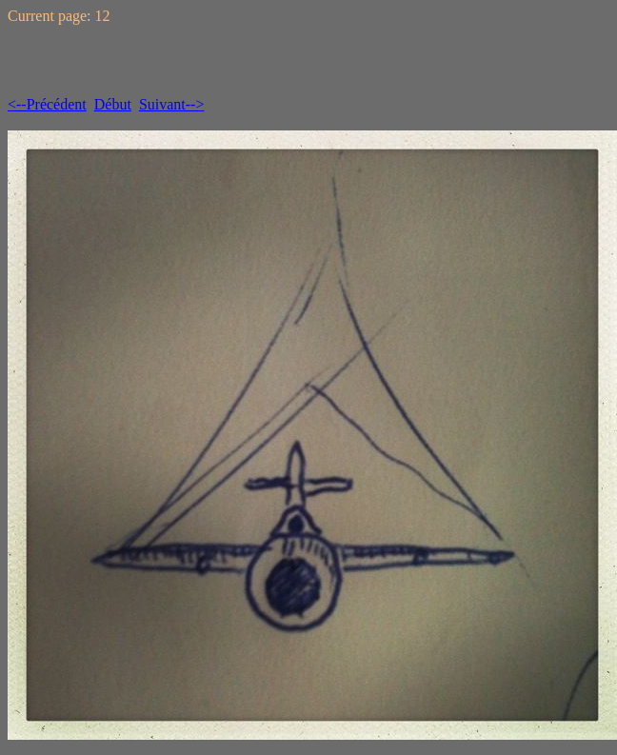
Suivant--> (172, 104)
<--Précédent (47, 104)
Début (112, 104)
